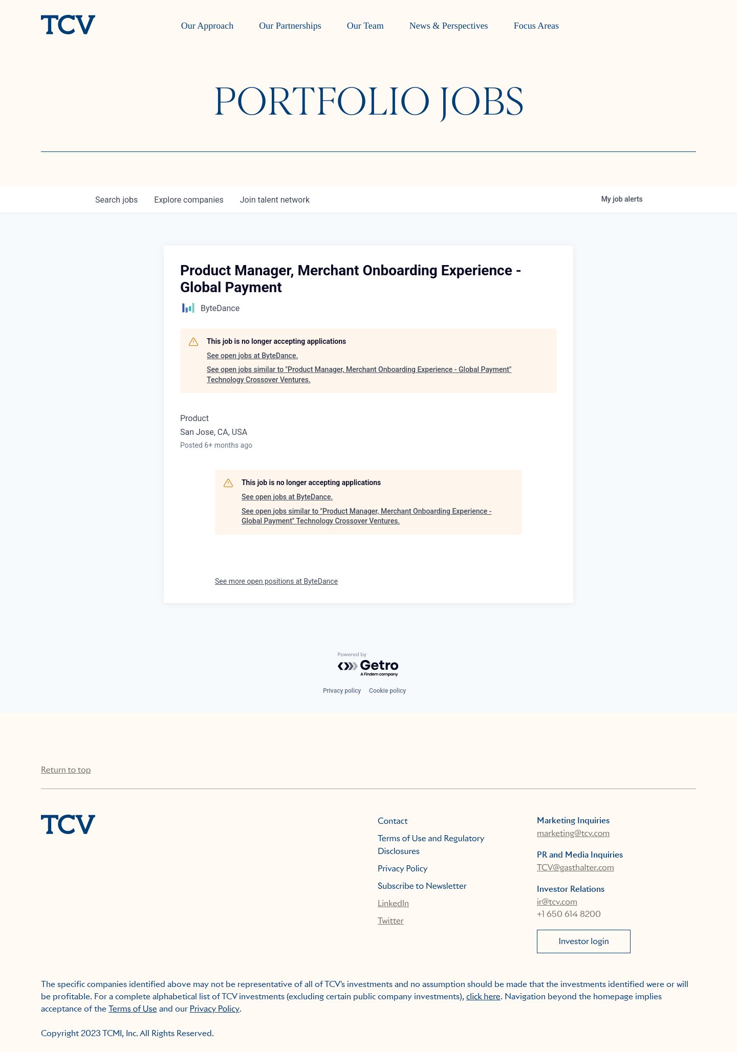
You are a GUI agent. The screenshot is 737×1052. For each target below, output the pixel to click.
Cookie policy (387, 690)
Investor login (584, 941)
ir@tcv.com (557, 901)
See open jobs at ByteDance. (252, 356)
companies (188, 200)
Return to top (66, 769)
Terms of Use (133, 1008)
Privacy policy (342, 690)
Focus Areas (536, 25)
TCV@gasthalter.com (575, 867)
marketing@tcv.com (573, 833)
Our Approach (207, 25)
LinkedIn (393, 903)
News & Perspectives (448, 25)
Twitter (391, 920)
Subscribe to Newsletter (422, 886)
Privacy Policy (403, 868)
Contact (393, 821)
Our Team (365, 25)
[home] (68, 25)
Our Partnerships (290, 25)
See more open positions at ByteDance (276, 581)
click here (483, 996)
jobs (116, 200)
